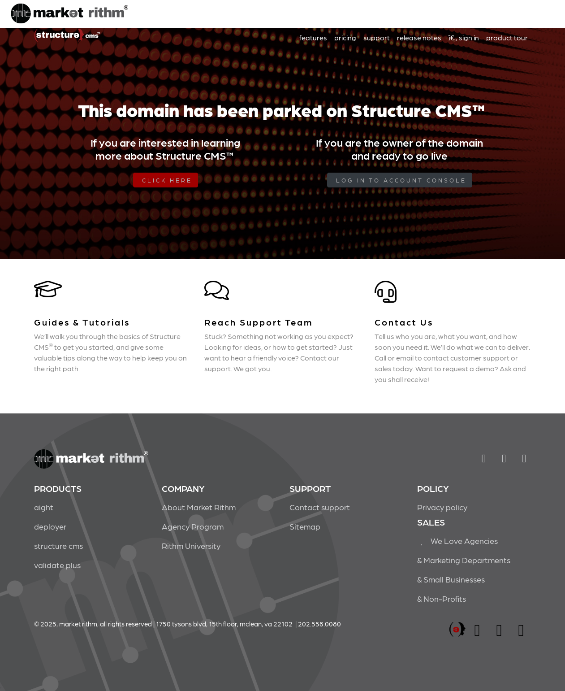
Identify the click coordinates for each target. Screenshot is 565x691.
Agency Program (193, 526)
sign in (464, 37)
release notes (419, 37)
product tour (507, 37)
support (376, 37)
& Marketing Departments (463, 560)
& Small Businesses (451, 579)
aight (43, 507)
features (313, 37)
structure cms (58, 545)
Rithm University (191, 545)
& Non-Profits (441, 598)
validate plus (57, 564)
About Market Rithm (199, 507)
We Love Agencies (457, 540)
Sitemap (304, 526)
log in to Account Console (401, 180)
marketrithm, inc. (457, 630)
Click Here (167, 180)
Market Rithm (69, 14)
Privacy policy (442, 507)
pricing (345, 37)
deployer (50, 526)
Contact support (319, 507)
